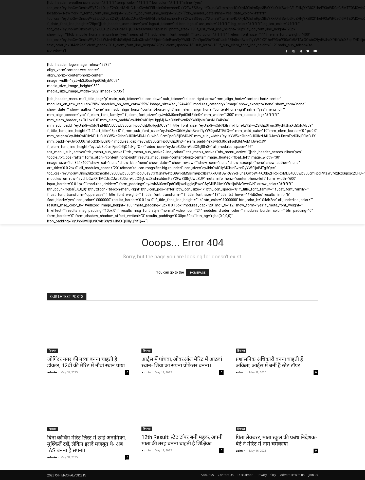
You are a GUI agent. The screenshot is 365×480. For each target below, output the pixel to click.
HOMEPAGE (197, 272)
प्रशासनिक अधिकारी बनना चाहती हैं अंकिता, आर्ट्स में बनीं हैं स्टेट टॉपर (269, 362)
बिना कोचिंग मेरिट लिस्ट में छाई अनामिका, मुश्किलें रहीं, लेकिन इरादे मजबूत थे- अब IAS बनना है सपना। (86, 444)
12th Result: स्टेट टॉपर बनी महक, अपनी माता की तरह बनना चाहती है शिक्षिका (182, 440)
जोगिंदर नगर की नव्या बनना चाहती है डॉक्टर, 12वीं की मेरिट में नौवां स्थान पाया (86, 362)
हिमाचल (52, 350)
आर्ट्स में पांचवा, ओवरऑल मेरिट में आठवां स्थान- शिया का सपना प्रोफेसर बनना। (181, 362)
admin (52, 372)
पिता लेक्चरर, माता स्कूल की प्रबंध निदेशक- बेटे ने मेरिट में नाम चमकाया (276, 440)
